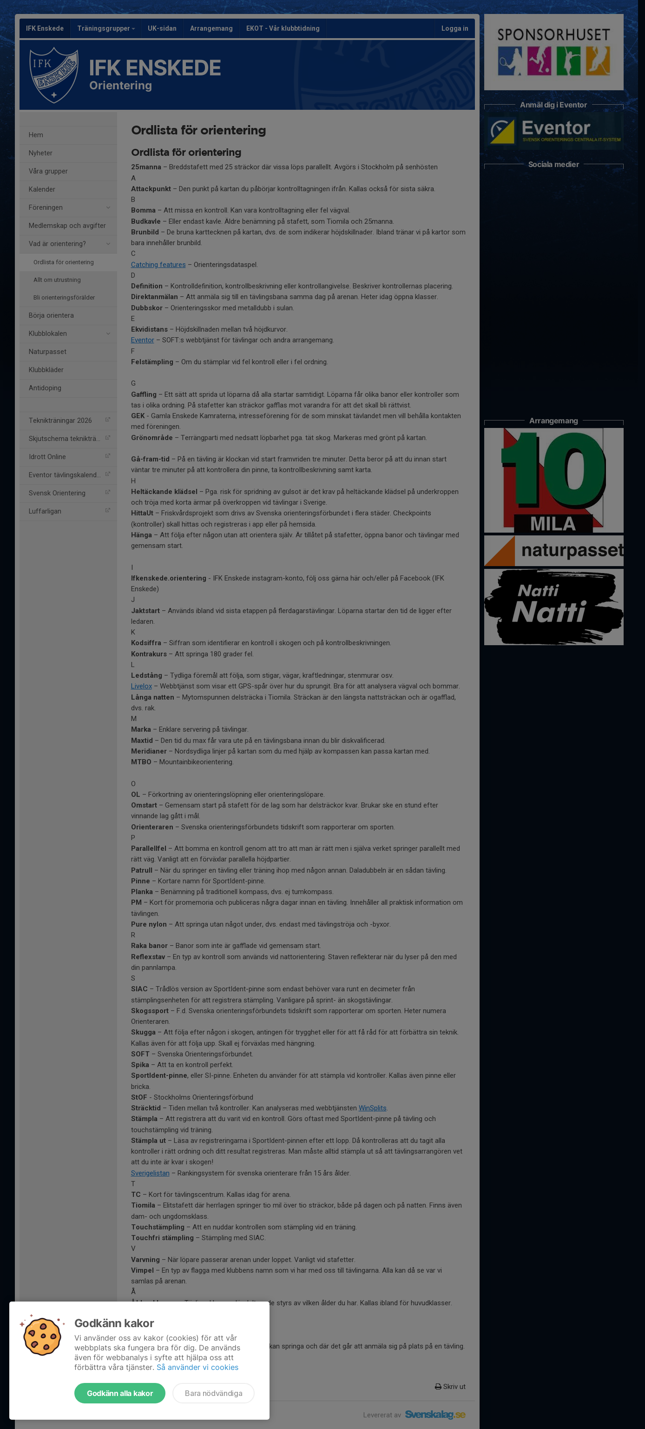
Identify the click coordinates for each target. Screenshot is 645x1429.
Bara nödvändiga (213, 1393)
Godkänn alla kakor (120, 1393)
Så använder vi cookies (197, 1367)
